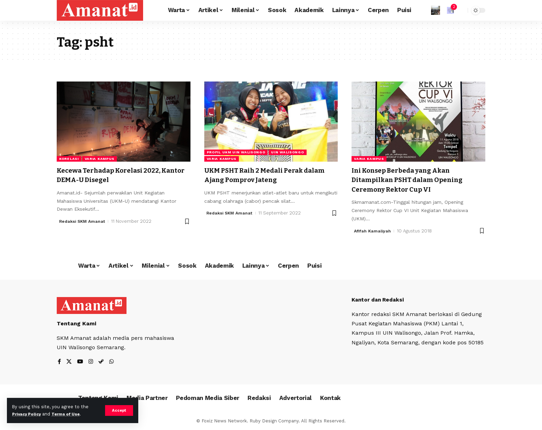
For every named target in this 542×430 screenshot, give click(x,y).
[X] (69, 362)
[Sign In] (435, 10)
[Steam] (102, 362)
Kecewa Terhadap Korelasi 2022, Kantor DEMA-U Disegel (115, 175)
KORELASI (69, 159)
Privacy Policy (28, 414)
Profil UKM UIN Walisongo (236, 152)
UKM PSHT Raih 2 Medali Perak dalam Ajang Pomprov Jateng (260, 175)
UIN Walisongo (287, 152)
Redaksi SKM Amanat (83, 221)
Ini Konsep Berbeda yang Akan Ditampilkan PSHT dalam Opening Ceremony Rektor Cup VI (415, 180)
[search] (460, 10)
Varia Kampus (99, 159)
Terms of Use (71, 414)
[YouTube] (81, 362)
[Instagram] (91, 362)
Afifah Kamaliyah (373, 230)
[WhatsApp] (113, 362)
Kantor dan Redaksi (380, 299)
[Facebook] (59, 362)
